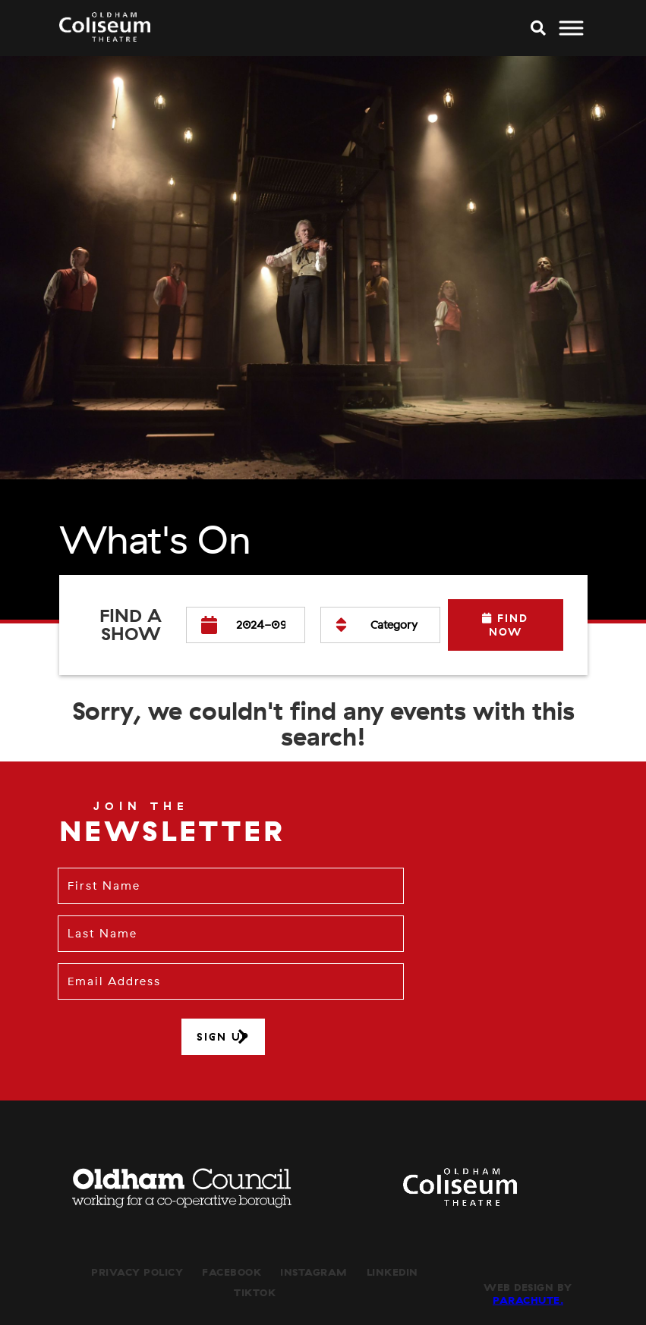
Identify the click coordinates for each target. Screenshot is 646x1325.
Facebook (231, 1272)
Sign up (223, 1037)
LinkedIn (392, 1272)
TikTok (255, 1292)
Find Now (505, 625)
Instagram (314, 1272)
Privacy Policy (137, 1272)
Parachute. (528, 1300)
